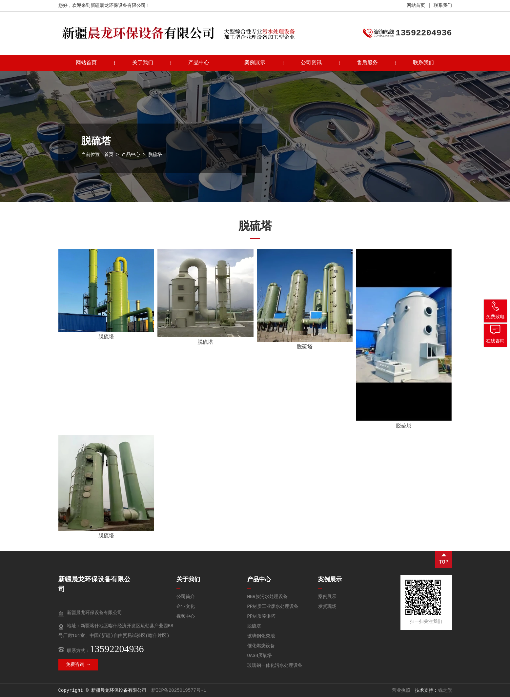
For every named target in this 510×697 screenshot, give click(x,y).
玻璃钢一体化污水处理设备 (274, 665)
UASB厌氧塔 (259, 655)
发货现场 (327, 606)
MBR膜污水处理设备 (267, 596)
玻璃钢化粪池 (261, 636)
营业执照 (401, 690)
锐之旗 (445, 690)
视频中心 (185, 616)
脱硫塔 (106, 337)
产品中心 (198, 63)
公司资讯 (311, 63)
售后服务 (367, 63)
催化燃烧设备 (261, 646)
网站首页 (416, 5)
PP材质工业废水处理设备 (273, 606)
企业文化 (185, 606)
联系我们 (443, 5)
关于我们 (142, 63)
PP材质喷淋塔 (261, 616)
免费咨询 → (78, 664)
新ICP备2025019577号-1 (178, 690)
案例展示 (254, 63)
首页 (108, 154)
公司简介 (185, 596)
